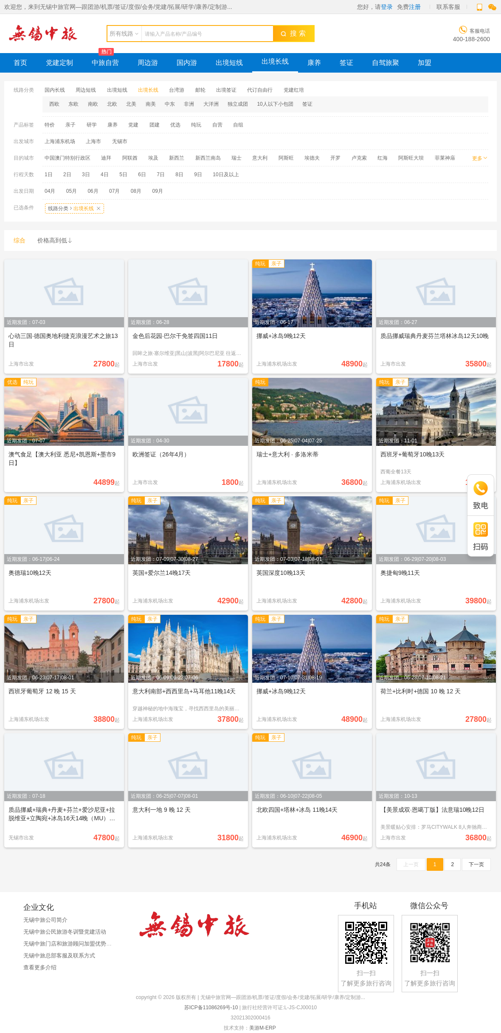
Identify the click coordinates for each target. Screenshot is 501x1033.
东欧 (73, 104)
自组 (238, 125)
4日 (105, 174)
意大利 (259, 158)
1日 (49, 174)
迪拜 (106, 158)
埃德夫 (312, 158)
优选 (175, 125)
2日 (67, 174)
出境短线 (229, 62)
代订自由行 (260, 90)
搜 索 (293, 33)
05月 (71, 191)
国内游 (187, 62)
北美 (131, 104)
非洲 (189, 104)
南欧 (93, 104)
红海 (382, 158)
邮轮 (200, 90)
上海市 (93, 141)
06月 (92, 191)
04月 (50, 191)
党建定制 (59, 62)
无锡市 (119, 141)
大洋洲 (211, 104)
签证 (346, 62)
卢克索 (359, 158)
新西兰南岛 (208, 158)
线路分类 (74, 208)
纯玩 (196, 125)
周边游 (148, 62)
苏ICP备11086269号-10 (211, 1007)
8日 (179, 174)
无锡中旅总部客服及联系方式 (59, 955)
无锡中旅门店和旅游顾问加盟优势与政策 (73, 943)
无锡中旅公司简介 (45, 920)
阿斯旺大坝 (411, 158)
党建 (133, 125)
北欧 (112, 104)
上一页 (411, 864)
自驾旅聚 (385, 62)
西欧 (54, 104)
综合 (19, 240)
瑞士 (236, 158)
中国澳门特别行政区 (67, 158)
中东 (170, 104)
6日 (142, 174)
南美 (151, 104)
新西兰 (176, 158)
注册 (415, 6)
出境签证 (226, 90)
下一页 (476, 864)
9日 (198, 174)
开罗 (335, 158)
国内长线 (55, 90)
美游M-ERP (262, 1028)
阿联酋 (130, 158)
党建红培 (294, 90)
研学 (92, 125)
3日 (86, 174)
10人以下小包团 (275, 104)
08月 (136, 191)
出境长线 (275, 61)
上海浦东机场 (60, 141)
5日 (123, 174)
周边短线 (86, 90)
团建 (154, 125)
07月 (114, 191)
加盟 (424, 62)
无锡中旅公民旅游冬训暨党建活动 (64, 932)
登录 (387, 6)
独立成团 (238, 104)
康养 (314, 62)
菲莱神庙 (445, 158)
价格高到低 (55, 240)
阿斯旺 (286, 158)
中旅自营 (105, 62)
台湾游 (176, 90)
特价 (50, 125)
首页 (20, 62)
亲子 (70, 125)
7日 (161, 174)
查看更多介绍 (39, 967)
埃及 (153, 158)
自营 (217, 125)
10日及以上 (226, 174)
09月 (157, 191)
